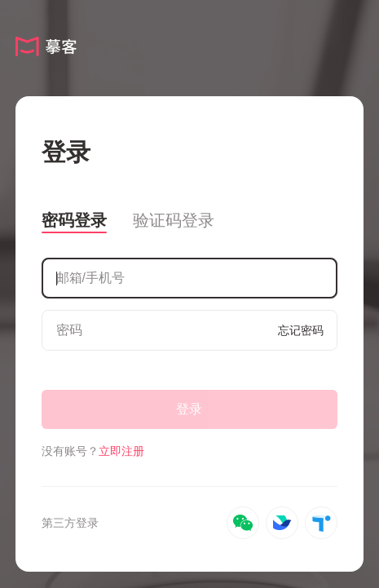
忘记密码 (301, 330)
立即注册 (121, 451)
